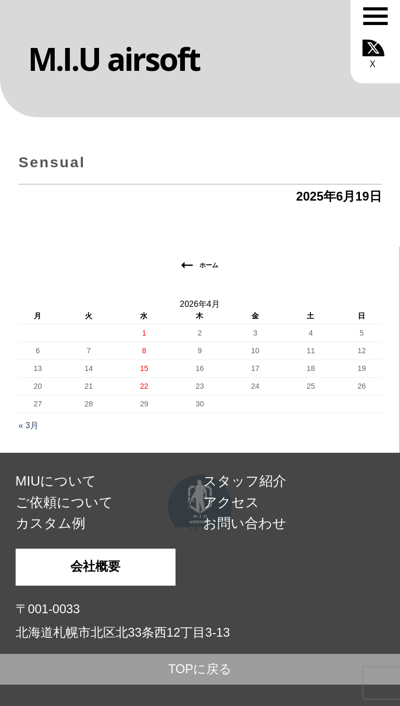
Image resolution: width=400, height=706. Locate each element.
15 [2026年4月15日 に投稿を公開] (144, 368)
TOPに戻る (200, 669)
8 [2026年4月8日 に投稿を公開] (144, 350)
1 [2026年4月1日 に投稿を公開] (144, 333)
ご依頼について (64, 502)
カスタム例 (50, 523)
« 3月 (28, 425)
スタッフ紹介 (244, 481)
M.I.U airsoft (113, 59)
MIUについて (56, 481)
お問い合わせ (244, 523)
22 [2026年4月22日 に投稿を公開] (144, 386)
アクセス (231, 502)
